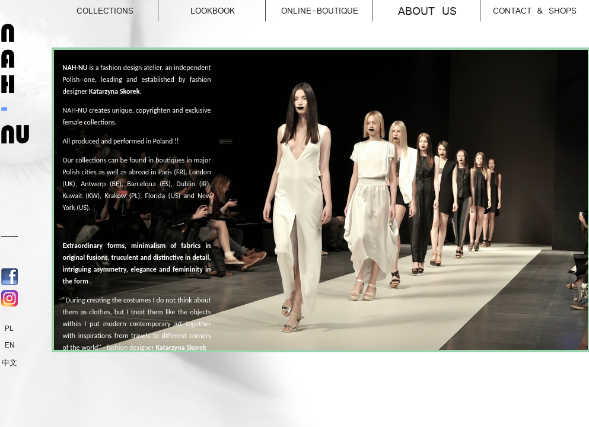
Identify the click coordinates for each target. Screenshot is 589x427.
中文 (9, 363)
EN (9, 345)
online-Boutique (327, 7)
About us (439, 8)
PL (9, 328)
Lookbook (228, 7)
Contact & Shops (535, 10)
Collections (118, 7)
